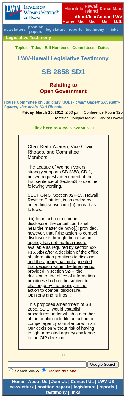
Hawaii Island (91, 8)
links (113, 29)
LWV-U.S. (118, 19)
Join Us (91, 19)
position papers (35, 29)
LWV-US (106, 381)
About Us (81, 19)
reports (75, 29)
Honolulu (74, 8)
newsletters (15, 29)
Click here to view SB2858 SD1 (63, 128)
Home (68, 21)
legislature (56, 29)
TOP (63, 355)
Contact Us (105, 19)
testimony (95, 29)
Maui (118, 8)
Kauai (106, 8)
